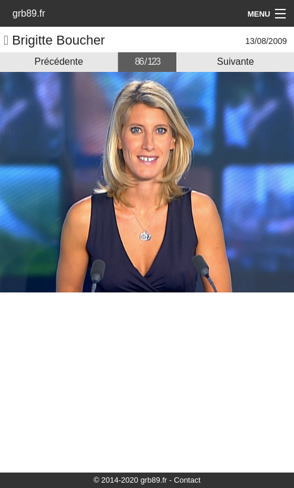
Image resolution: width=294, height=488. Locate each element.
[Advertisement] (147, 381)
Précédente (58, 61)
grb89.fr (28, 13)
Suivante (235, 61)
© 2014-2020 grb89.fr (130, 480)
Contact (187, 480)
